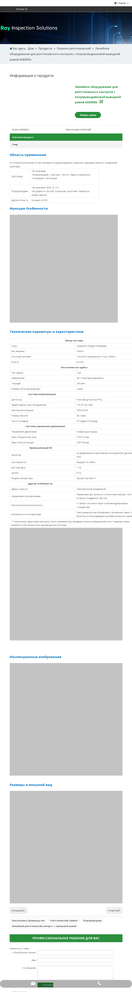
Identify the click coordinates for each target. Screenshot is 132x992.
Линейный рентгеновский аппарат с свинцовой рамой (44, 926)
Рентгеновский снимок (64, 920)
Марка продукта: (73, 129)
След (15, 144)
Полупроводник (92, 920)
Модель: (16, 129)
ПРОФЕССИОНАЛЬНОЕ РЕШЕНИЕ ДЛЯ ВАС (66, 938)
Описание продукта (23, 137)
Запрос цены (88, 115)
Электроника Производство (28, 920)
